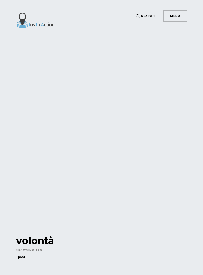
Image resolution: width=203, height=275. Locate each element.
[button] (145, 16)
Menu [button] (175, 15)
